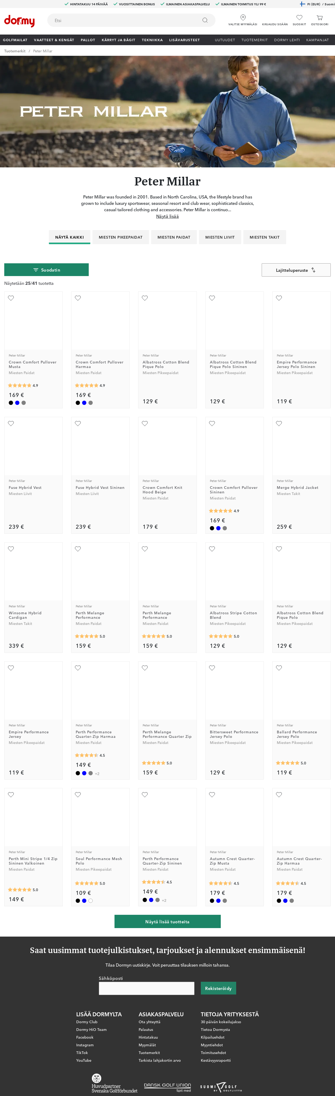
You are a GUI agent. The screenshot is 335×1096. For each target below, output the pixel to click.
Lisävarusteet (184, 39)
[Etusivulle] (19, 21)
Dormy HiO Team (91, 1029)
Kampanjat (317, 39)
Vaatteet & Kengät (54, 39)
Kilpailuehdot (212, 1037)
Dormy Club (86, 1021)
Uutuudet (225, 39)
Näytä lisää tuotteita (167, 921)
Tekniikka (152, 39)
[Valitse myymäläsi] (242, 18)
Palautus (146, 1029)
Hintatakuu (148, 1037)
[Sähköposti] (146, 988)
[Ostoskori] (320, 20)
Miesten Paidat (174, 237)
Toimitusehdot (213, 1052)
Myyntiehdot (212, 1044)
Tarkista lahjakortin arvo (160, 1060)
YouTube (83, 1060)
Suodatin (47, 270)
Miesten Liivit (220, 237)
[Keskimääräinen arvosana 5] (87, 636)
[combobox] (131, 20)
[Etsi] (205, 20)
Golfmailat (15, 39)
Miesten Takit (264, 237)
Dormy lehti (287, 39)
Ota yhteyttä (149, 1021)
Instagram (85, 1044)
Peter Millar (42, 50)
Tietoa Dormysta (215, 1029)
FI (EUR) (317, 4)
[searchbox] (119, 20)
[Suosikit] (299, 20)
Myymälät (147, 1044)
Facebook (85, 1037)
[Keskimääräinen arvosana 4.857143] (20, 385)
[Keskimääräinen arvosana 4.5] (87, 755)
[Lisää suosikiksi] (11, 298)
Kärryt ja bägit (118, 39)
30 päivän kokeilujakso (221, 1021)
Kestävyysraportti (216, 1060)
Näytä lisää (167, 216)
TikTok (82, 1052)
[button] (275, 18)
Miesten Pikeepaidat (121, 237)
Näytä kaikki (69, 237)
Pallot (88, 39)
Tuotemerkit (254, 39)
